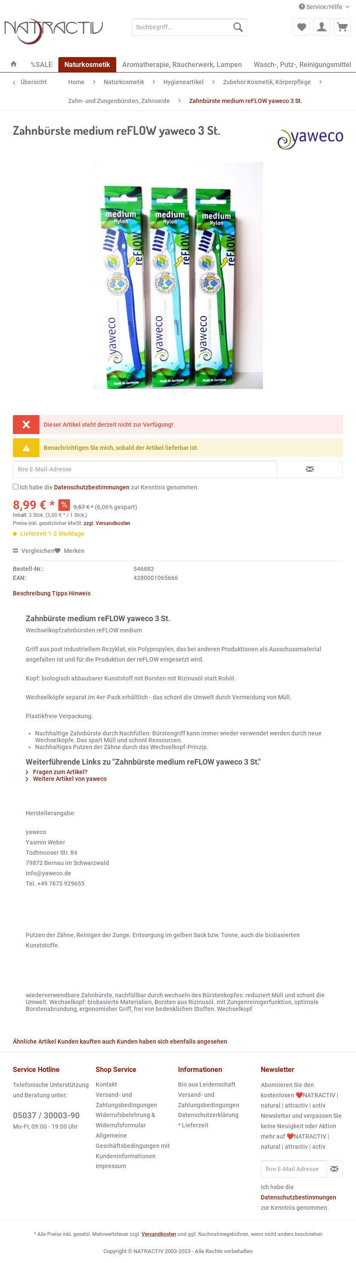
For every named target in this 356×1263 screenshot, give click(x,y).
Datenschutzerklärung (208, 1114)
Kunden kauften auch (86, 1041)
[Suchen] (238, 27)
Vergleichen (33, 550)
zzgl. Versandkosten (107, 523)
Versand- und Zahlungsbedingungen (126, 1099)
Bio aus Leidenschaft (206, 1084)
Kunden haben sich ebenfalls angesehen (172, 1041)
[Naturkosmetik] (87, 64)
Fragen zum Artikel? (56, 771)
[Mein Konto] (321, 27)
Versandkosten (159, 1234)
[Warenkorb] (342, 27)
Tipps (59, 593)
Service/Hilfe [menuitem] (321, 6)
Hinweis (80, 593)
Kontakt (106, 1084)
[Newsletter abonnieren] (334, 1169)
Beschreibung (32, 593)
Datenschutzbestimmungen (92, 487)
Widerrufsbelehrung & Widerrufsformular (125, 1120)
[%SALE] (41, 64)
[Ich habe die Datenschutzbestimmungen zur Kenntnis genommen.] (15, 486)
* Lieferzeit (193, 1125)
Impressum (111, 1166)
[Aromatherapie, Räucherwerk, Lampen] (182, 64)
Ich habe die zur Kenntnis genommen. (109, 487)
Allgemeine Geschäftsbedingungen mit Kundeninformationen (133, 1146)
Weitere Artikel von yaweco (66, 778)
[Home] (13, 64)
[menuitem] (189, 30)
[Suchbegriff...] (189, 27)
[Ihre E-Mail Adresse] (294, 1169)
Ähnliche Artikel (34, 1041)
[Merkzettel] (301, 27)
